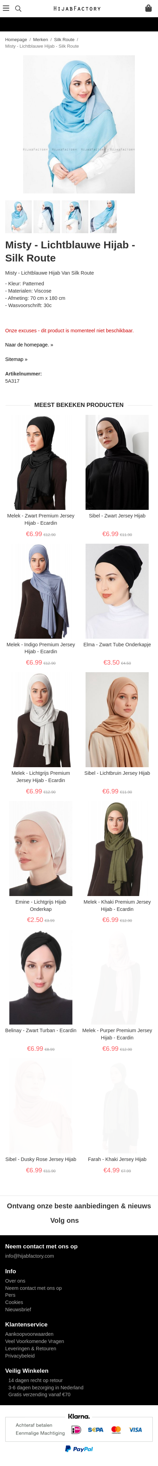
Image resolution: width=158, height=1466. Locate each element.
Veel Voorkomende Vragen (34, 1341)
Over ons (15, 1281)
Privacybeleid (20, 1356)
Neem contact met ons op (33, 1288)
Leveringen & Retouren (30, 1348)
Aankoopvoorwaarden (29, 1334)
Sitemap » (16, 359)
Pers (10, 1295)
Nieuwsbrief (18, 1309)
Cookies (14, 1302)
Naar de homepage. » (29, 345)
